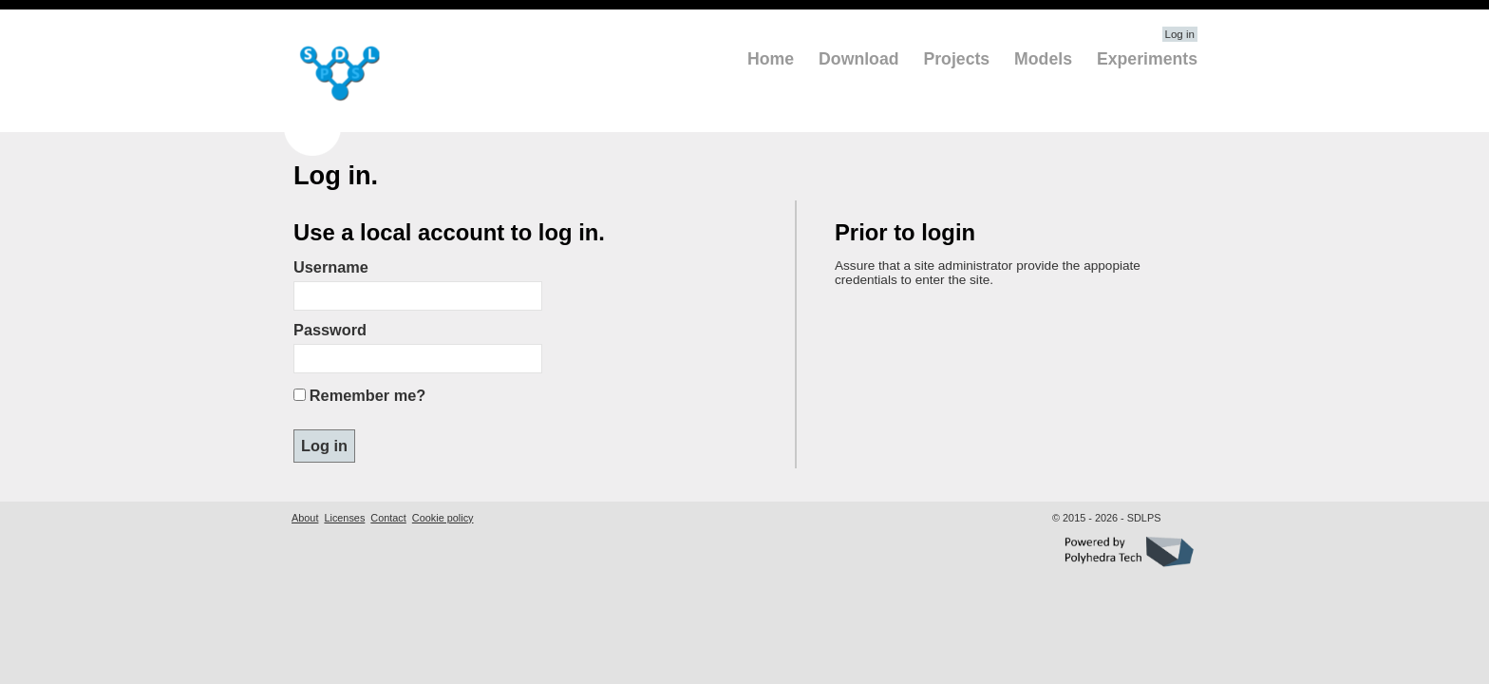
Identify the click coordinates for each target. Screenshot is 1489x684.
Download (858, 58)
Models (1043, 58)
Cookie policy (443, 517)
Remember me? (367, 395)
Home (770, 58)
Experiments (1147, 58)
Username (330, 267)
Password (330, 329)
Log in (1180, 34)
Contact (387, 517)
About (305, 517)
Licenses (344, 517)
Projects (956, 58)
